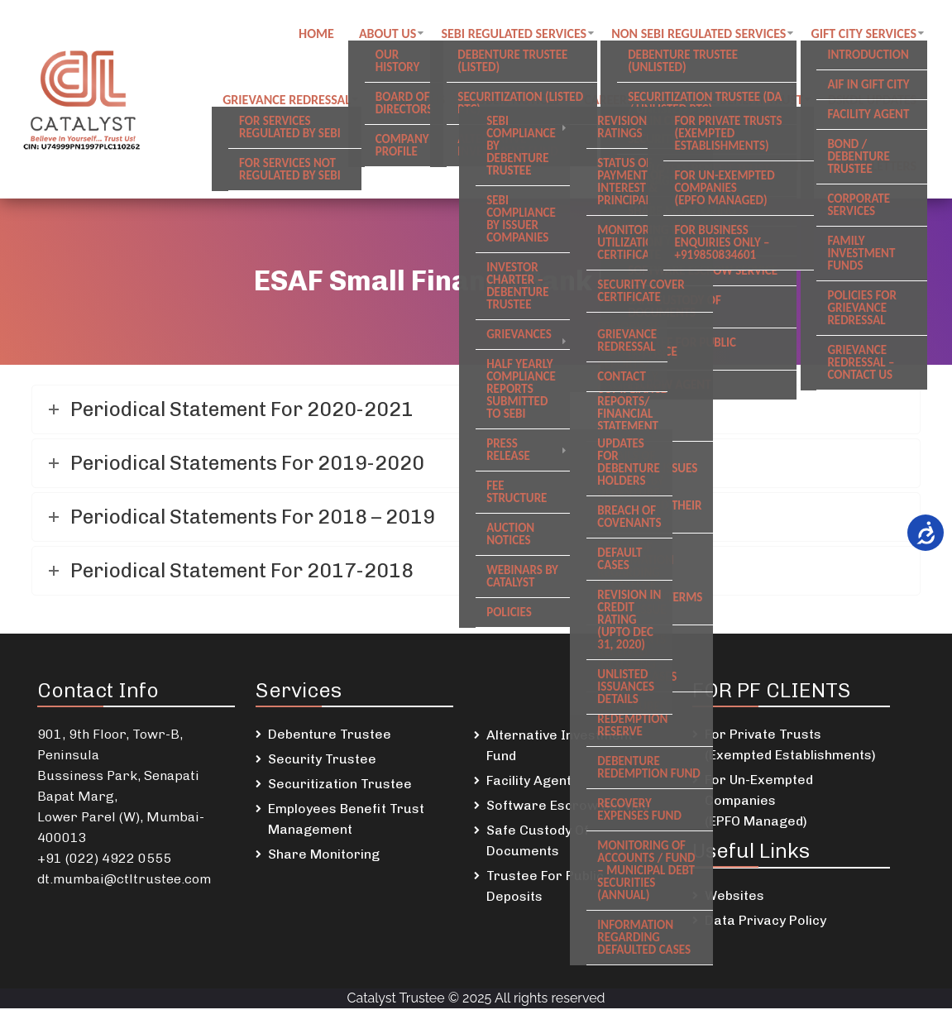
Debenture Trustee (329, 734)
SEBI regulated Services (513, 33)
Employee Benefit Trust (730, 100)
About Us (387, 33)
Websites (734, 895)
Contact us (410, 100)
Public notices (514, 100)
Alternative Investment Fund (559, 745)
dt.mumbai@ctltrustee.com (124, 879)
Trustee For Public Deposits (545, 886)
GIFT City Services (864, 33)
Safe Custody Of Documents (537, 840)
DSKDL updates (872, 100)
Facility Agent (529, 780)
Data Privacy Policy (765, 920)
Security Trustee (322, 759)
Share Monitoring (324, 854)
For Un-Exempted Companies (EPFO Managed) (759, 800)
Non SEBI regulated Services (698, 33)
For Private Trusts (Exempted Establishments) (790, 744)
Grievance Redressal (286, 100)
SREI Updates (774, 166)
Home (316, 33)
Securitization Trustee (340, 784)
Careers (608, 100)
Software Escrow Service (568, 805)
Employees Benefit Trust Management (346, 819)
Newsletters (877, 166)
